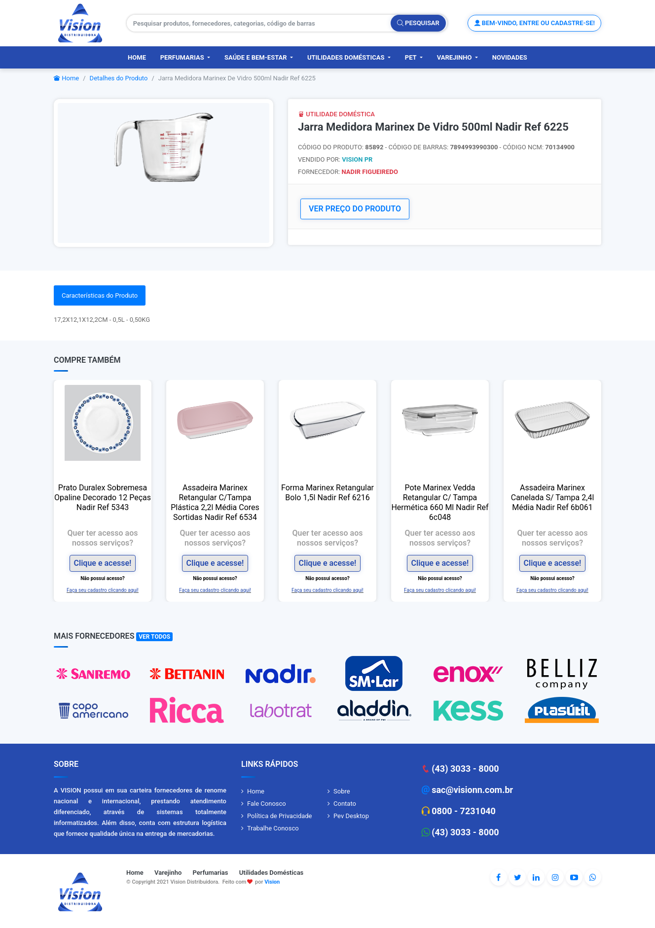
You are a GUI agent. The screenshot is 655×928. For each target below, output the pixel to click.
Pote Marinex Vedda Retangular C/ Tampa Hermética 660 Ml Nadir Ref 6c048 (439, 502)
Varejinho (455, 57)
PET (411, 57)
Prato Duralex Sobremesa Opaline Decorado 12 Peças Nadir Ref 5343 (102, 497)
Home (137, 57)
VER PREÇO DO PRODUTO (355, 208)
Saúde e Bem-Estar (256, 57)
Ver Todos (154, 636)
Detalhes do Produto (119, 78)
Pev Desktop (351, 816)
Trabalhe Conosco (273, 828)
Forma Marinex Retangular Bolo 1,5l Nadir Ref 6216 (327, 492)
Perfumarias (183, 57)
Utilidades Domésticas (346, 57)
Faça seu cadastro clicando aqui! (103, 590)
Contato (344, 803)
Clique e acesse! (103, 563)
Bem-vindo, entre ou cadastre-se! (534, 23)
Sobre (341, 791)
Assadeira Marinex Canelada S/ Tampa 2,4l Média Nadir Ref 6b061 (552, 497)
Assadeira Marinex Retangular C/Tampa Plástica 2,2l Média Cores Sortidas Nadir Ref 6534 (215, 502)
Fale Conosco (266, 803)
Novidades (509, 57)
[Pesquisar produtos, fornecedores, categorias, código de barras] (259, 23)
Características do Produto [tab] (100, 295)
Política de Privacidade (279, 816)
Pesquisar (418, 23)
